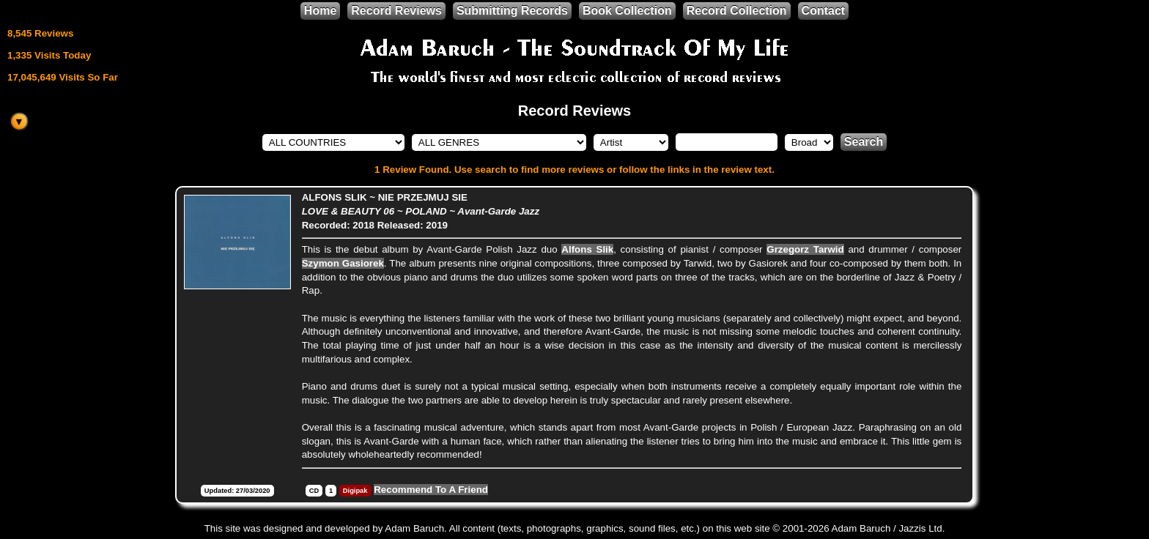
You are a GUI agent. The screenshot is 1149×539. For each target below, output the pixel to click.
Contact (824, 10)
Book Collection (627, 10)
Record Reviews (396, 10)
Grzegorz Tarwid (804, 249)
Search (863, 141)
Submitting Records (512, 10)
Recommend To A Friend (431, 489)
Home (320, 10)
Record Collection (737, 10)
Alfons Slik (587, 249)
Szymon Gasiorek (343, 263)
